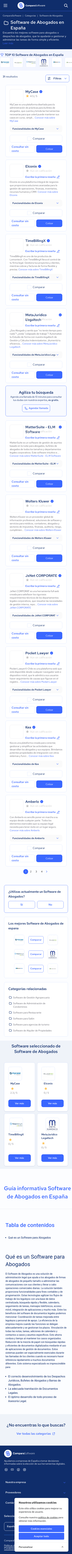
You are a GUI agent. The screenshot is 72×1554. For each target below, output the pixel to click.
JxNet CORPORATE (41, 575)
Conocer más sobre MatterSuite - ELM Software (35, 455)
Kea (28, 727)
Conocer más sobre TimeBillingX (35, 269)
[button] (36, 128)
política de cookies (48, 1517)
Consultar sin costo (20, 149)
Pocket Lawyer (37, 653)
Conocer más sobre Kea (41, 756)
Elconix (31, 166)
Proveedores (36, 1493)
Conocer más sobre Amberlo (25, 830)
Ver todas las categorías (36, 1434)
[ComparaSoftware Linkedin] (6, 1469)
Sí (21, 904)
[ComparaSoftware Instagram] (24, 1469)
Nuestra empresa (36, 1482)
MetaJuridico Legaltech (49, 1136)
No (50, 904)
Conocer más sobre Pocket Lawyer (38, 681)
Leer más (8, 43)
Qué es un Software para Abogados (29, 1237)
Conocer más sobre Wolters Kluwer (43, 530)
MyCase (31, 91)
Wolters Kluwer (37, 501)
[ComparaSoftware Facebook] (18, 1469)
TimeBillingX (35, 240)
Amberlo (32, 801)
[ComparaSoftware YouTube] (12, 1469)
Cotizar (49, 148)
